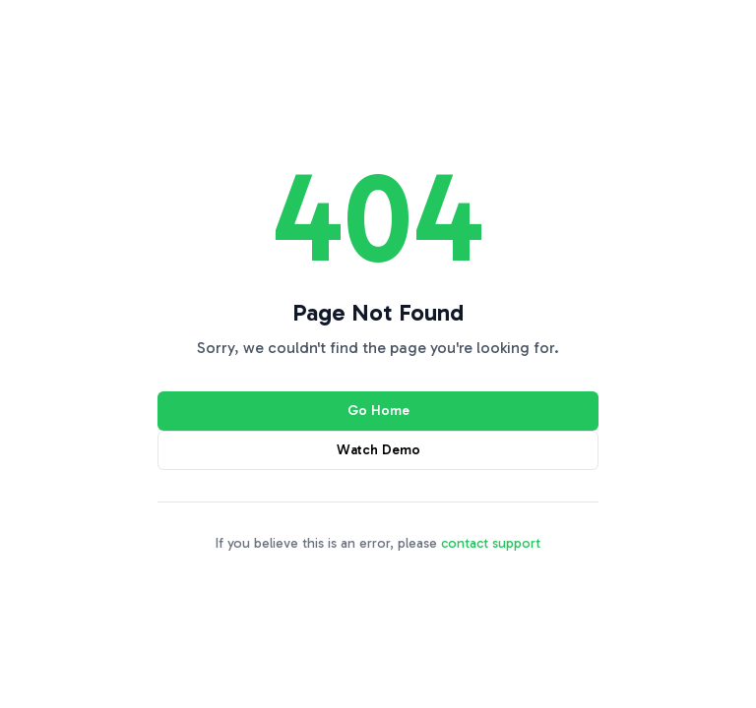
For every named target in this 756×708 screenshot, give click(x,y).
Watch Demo (378, 450)
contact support (490, 543)
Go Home (378, 410)
